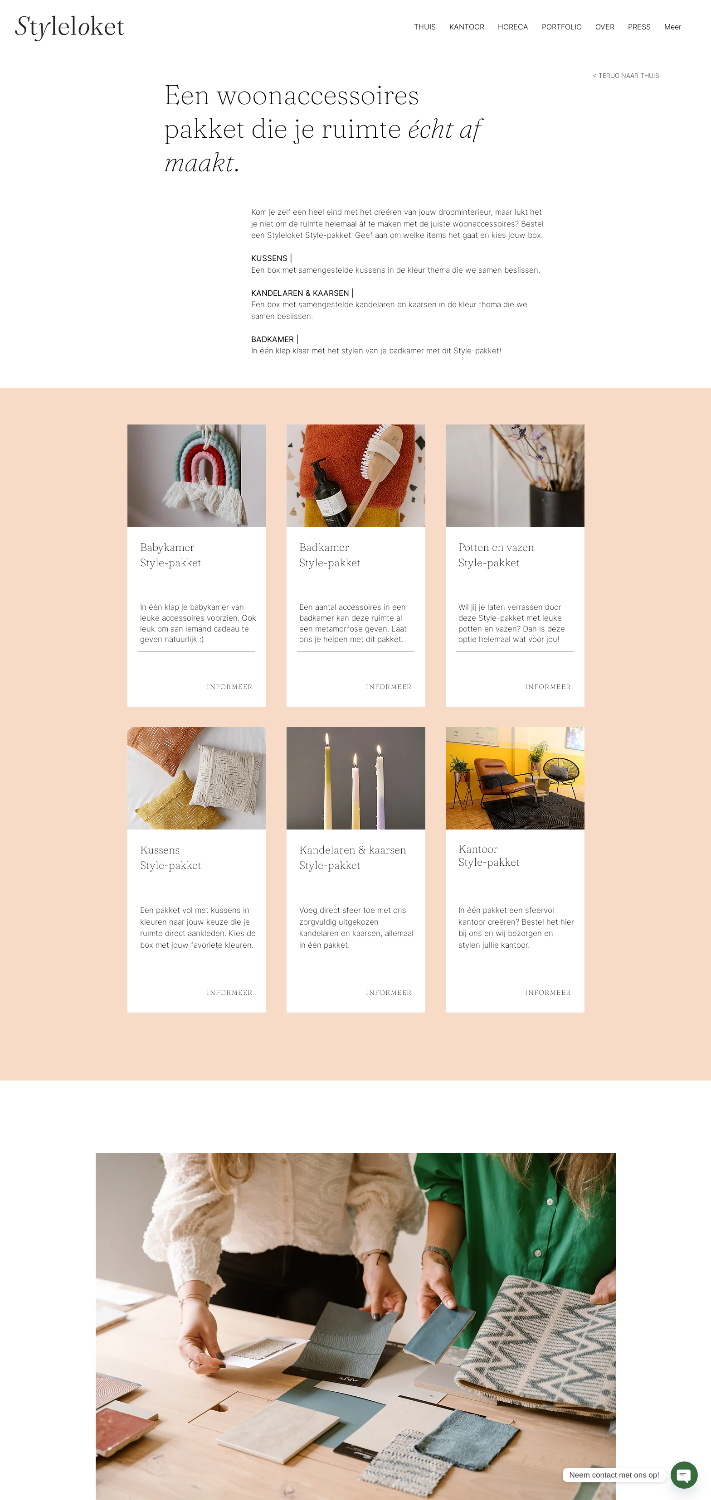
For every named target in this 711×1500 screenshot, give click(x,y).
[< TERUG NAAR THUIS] (627, 75)
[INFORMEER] (224, 686)
